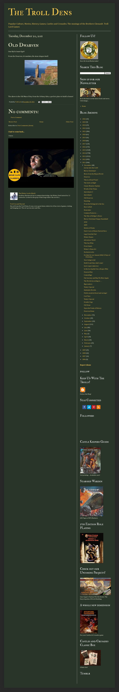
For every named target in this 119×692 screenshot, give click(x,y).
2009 (85, 225)
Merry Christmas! (90, 171)
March (86, 340)
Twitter (89, 407)
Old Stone (87, 305)
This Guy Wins (88, 243)
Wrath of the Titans (90, 189)
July (85, 327)
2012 (84, 159)
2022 (84, 128)
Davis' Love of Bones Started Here (95, 231)
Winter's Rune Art (90, 249)
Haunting (87, 201)
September (88, 321)
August (86, 324)
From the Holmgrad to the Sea (94, 204)
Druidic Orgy (88, 302)
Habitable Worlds (90, 290)
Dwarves (87, 177)
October (87, 318)
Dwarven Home (89, 311)
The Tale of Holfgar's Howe (93, 216)
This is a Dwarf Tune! (91, 180)
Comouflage (88, 275)
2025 (84, 122)
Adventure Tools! (90, 240)
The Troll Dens (40, 12)
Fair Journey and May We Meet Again (96, 278)
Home (41, 122)
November (88, 315)
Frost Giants (88, 246)
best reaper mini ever (91, 266)
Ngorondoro (88, 284)
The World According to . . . (93, 281)
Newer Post (13, 122)
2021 (84, 131)
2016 (84, 147)
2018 (84, 140)
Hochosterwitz (89, 252)
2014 (84, 153)
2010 (85, 222)
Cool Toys (87, 296)
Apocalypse (88, 195)
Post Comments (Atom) (25, 125)
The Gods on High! (90, 183)
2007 (84, 356)
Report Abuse (85, 365)
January (87, 346)
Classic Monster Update (92, 186)
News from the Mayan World (93, 174)
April (86, 337)
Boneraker (87, 210)
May (85, 333)
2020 (84, 134)
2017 (84, 144)
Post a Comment (16, 117)
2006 (84, 359)
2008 (84, 353)
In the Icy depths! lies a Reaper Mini (96, 269)
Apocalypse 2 (88, 192)
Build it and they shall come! (93, 263)
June (86, 330)
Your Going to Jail (89, 260)
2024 (84, 125)
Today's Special (89, 287)
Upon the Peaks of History (92, 308)
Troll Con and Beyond (17, 204)
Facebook (84, 407)
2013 (84, 156)
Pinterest (94, 407)
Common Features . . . (91, 213)
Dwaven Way (88, 272)
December (88, 165)
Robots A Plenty (89, 228)
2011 (84, 162)
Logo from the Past (90, 234)
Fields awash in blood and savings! (95, 293)
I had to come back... (16, 132)
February (87, 343)
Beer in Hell (88, 207)
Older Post (69, 122)
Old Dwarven (88, 198)
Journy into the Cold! (91, 168)
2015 (84, 150)
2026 (84, 119)
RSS (98, 407)
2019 (84, 137)
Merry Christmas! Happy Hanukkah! (96, 219)
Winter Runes (88, 237)
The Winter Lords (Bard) (27, 193)
